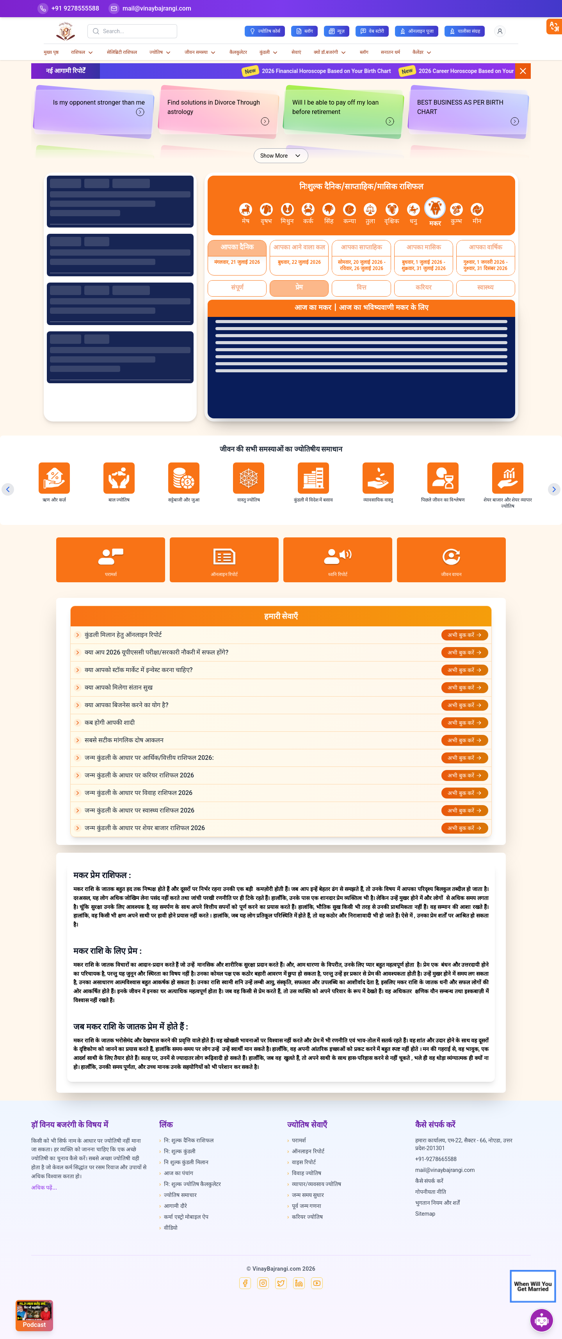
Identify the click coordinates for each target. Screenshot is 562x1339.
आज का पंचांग (176, 1173)
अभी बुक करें (465, 635)
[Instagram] (263, 1283)
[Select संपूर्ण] (237, 288)
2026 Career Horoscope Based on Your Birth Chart (487, 71)
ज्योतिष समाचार (178, 1195)
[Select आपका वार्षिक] (486, 248)
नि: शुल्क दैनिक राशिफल (186, 1140)
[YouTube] (317, 1283)
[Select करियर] (424, 288)
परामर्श (296, 1140)
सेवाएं (296, 52)
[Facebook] (245, 1283)
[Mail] (149, 8)
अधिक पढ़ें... (44, 1187)
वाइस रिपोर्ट (301, 1162)
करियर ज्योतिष (305, 1217)
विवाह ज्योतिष (304, 1173)
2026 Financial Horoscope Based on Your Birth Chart (333, 71)
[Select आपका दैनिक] (237, 248)
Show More (281, 156)
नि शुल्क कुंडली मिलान (183, 1162)
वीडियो (168, 1228)
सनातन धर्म (390, 52)
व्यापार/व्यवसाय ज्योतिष (314, 1184)
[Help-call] (68, 8)
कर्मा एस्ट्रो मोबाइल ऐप (183, 1217)
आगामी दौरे (173, 1206)
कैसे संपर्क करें (429, 1181)
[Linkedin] (299, 1283)
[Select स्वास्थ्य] (486, 288)
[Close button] (523, 71)
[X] (281, 1283)
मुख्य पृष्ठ (51, 52)
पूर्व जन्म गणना (304, 1206)
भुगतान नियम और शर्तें (437, 1203)
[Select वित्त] (361, 288)
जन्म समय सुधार (305, 1195)
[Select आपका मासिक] (424, 248)
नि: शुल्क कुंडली (177, 1151)
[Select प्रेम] (299, 288)
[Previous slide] (8, 489)
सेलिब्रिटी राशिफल (122, 52)
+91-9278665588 (436, 1159)
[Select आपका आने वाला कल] (299, 248)
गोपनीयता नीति (430, 1192)
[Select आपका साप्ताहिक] (361, 248)
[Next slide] (554, 489)
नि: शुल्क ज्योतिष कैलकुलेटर (190, 1184)
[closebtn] (554, 26)
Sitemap (425, 1214)
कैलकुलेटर (238, 52)
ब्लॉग (364, 52)
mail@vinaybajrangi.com (445, 1170)
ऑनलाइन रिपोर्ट (305, 1151)
